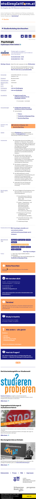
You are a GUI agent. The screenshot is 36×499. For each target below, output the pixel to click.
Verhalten (18, 249)
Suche (6, 19)
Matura (20, 114)
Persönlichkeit (15, 247)
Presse (14, 473)
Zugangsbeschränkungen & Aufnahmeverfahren (11, 407)
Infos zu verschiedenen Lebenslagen (11, 344)
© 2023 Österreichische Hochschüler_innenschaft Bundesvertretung (29, 480)
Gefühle (28, 240)
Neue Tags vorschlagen (29, 251)
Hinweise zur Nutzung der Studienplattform (21, 357)
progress (31, 487)
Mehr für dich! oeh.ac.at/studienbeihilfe (21, 69)
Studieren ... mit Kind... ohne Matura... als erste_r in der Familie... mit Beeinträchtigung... (9, 337)
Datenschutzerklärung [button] (7, 498)
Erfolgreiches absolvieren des (23, 108)
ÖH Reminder (31, 64)
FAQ (21, 473)
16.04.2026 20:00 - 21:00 (17, 57)
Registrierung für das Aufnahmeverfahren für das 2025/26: (22, 97)
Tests (13, 249)
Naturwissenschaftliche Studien (20, 244)
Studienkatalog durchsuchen (16, 28)
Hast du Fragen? (13, 352)
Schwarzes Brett (19, 489)
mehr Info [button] (29, 496)
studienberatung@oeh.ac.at (9, 288)
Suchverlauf (15, 16)
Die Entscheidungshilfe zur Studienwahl (15, 371)
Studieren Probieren (6, 396)
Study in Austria (13, 317)
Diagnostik (14, 240)
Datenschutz (5, 473)
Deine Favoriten (12, 266)
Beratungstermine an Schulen (12, 440)
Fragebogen (21, 240)
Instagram (14, 234)
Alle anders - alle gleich (16, 330)
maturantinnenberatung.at (22, 462)
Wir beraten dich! (13, 278)
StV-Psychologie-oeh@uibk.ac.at (19, 228)
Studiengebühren (20, 134)
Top (19, 362)
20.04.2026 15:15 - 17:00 (17, 59)
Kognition (14, 242)
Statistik (28, 247)
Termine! (9, 302)
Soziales (22, 247)
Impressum (30, 473)
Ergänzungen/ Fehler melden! (10, 44)
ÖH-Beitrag (18, 132)
